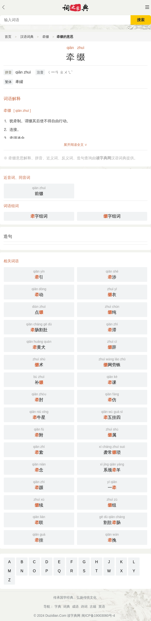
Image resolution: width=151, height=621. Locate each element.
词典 (66, 606)
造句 (8, 236)
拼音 (8, 72)
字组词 (39, 216)
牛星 (39, 414)
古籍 (93, 606)
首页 (8, 36)
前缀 (39, 190)
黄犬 (39, 344)
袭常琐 (112, 449)
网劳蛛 (112, 361)
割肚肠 (112, 519)
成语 (75, 606)
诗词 (84, 606)
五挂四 (112, 414)
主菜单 (147, 7)
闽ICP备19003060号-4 (98, 615)
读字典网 (73, 615)
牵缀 (45, 36)
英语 (101, 606)
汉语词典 (27, 36)
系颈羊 (112, 466)
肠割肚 (39, 326)
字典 (57, 606)
